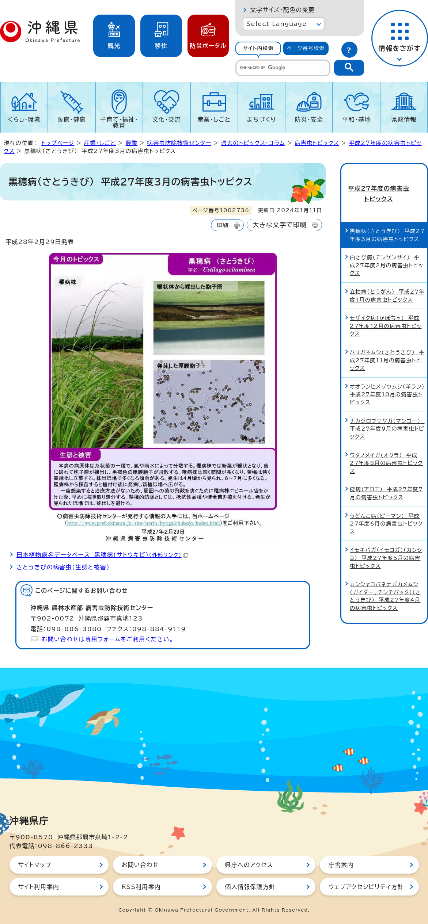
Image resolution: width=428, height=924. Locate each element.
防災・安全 (309, 119)
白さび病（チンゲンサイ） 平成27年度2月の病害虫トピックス (387, 252)
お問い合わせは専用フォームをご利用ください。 (108, 639)
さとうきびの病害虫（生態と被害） (63, 567)
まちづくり (261, 119)
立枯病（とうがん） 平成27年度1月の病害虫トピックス (387, 283)
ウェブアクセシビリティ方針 (366, 887)
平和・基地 (356, 119)
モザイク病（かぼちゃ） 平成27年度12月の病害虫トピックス (385, 313)
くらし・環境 (24, 119)
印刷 (222, 225)
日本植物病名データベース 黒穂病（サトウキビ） (102, 555)
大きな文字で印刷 (280, 225)
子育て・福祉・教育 (119, 122)
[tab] (258, 48)
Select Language (276, 24)
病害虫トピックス (317, 143)
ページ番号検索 (306, 48)
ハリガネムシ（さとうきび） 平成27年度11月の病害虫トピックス (387, 347)
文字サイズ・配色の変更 (282, 10)
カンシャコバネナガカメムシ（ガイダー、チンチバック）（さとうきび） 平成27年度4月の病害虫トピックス (385, 583)
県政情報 (404, 119)
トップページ (57, 143)
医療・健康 (71, 119)
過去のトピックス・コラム (253, 143)
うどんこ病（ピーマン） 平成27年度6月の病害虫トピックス (386, 510)
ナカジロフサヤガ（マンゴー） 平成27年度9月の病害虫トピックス (387, 415)
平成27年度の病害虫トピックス (384, 187)
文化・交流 (166, 119)
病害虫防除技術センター (179, 143)
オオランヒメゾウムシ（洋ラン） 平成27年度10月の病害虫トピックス (388, 381)
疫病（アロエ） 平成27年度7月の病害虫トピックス (386, 480)
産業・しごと (214, 119)
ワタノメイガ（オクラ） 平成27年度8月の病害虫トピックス (386, 450)
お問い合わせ (140, 865)
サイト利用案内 (39, 887)
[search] (282, 68)
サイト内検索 (258, 48)
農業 (131, 143)
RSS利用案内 (141, 887)
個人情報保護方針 (250, 887)
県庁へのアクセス (249, 865)
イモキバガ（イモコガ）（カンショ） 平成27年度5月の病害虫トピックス (386, 544)
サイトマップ (35, 865)
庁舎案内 (341, 865)
